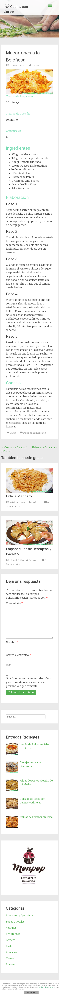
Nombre (12, 642)
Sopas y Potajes (15, 921)
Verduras (11, 927)
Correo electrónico (18, 654)
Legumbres (13, 933)
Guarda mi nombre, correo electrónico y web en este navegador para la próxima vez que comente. (29, 682)
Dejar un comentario (34, 432)
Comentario (14, 603)
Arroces (10, 940)
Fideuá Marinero (19, 496)
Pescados (11, 952)
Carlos (35, 65)
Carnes (10, 958)
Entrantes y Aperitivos (19, 915)
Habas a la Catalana (45, 447)
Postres (10, 964)
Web (8, 664)
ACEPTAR (31, 992)
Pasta (13, 432)
